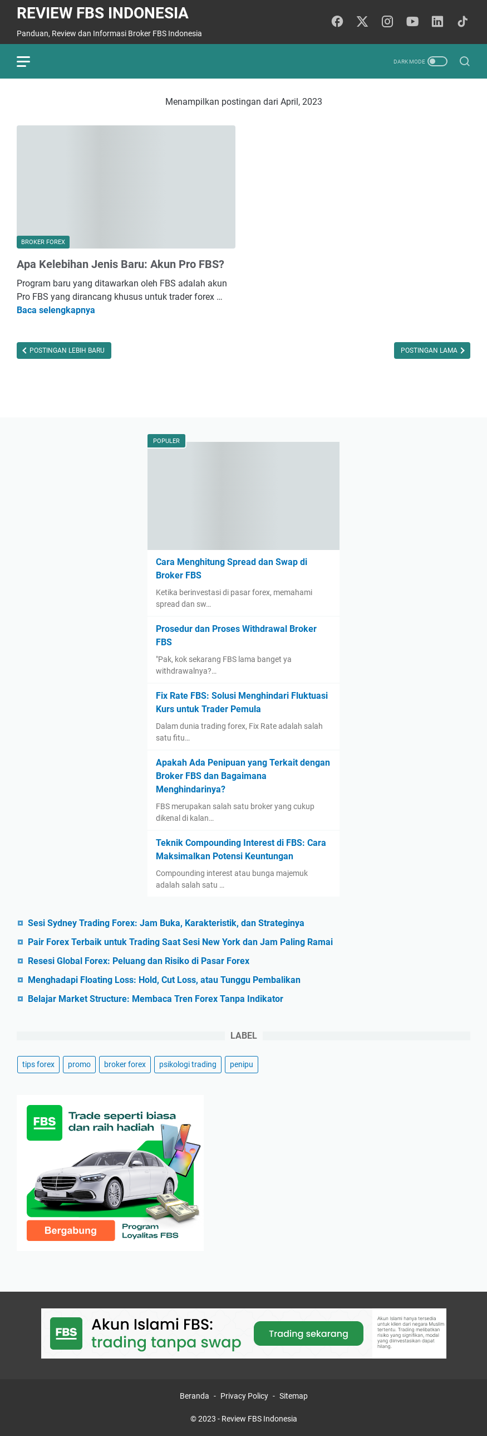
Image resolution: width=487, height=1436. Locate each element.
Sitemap (293, 1395)
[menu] (30, 61)
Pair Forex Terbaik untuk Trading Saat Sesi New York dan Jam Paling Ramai (180, 942)
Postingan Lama (430, 350)
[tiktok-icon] (462, 22)
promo (79, 1064)
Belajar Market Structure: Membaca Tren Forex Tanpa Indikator (155, 999)
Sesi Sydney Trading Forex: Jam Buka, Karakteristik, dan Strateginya (166, 923)
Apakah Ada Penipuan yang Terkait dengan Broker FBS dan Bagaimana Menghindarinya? (243, 776)
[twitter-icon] (362, 22)
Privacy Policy (244, 1395)
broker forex (125, 1064)
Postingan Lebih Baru (66, 350)
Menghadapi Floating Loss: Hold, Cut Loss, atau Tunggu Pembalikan (164, 980)
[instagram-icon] (387, 22)
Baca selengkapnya (56, 310)
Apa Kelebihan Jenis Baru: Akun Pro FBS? (120, 264)
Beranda (194, 1395)
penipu (241, 1064)
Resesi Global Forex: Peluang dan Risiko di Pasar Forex (138, 961)
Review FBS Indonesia (103, 13)
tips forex (38, 1064)
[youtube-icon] (412, 22)
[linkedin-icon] (437, 22)
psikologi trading (188, 1064)
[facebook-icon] (337, 22)
